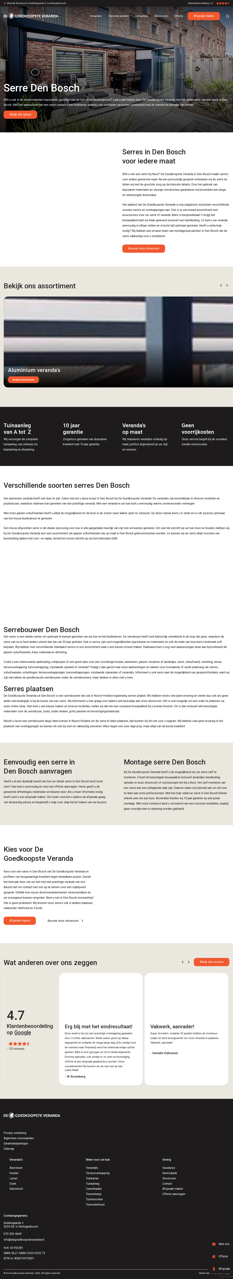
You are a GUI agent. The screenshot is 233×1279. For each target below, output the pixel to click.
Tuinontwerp (93, 1194)
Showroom (169, 1178)
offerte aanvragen (66, 786)
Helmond (23, 908)
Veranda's (92, 1168)
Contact (167, 1183)
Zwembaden (94, 1188)
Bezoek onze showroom (143, 248)
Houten (14, 1173)
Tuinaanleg (92, 1183)
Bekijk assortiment (23, 379)
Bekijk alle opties (20, 114)
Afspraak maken (203, 16)
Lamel (13, 1178)
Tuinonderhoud (95, 1204)
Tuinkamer (92, 1178)
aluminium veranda (21, 498)
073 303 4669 (12, 1234)
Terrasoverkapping (98, 1173)
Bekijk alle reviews (212, 962)
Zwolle (38, 908)
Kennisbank (169, 1173)
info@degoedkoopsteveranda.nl (24, 1239)
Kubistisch (16, 1188)
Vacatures (168, 1168)
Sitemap (9, 1148)
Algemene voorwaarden (19, 1138)
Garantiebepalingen (16, 1143)
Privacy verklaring (15, 1133)
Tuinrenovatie (94, 1199)
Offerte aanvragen (173, 1194)
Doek (12, 1183)
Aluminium (16, 1168)
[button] (221, 285)
